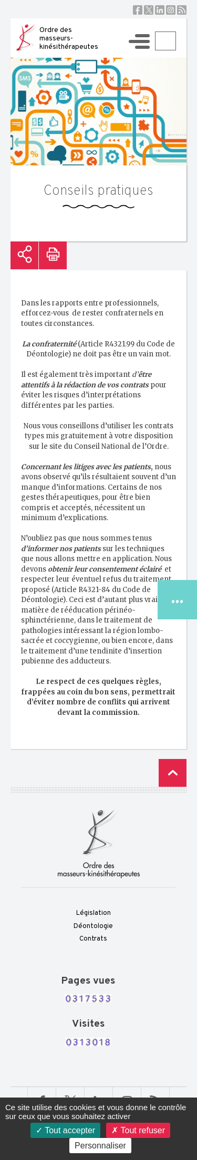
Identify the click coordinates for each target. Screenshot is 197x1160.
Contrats (93, 939)
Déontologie (93, 926)
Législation (93, 913)
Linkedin (159, 10)
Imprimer (53, 255)
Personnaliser (100, 1145)
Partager (24, 255)
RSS (181, 10)
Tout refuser (138, 1130)
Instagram (170, 10)
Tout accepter (65, 1130)
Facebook (137, 10)
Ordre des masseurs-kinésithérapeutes (68, 38)
